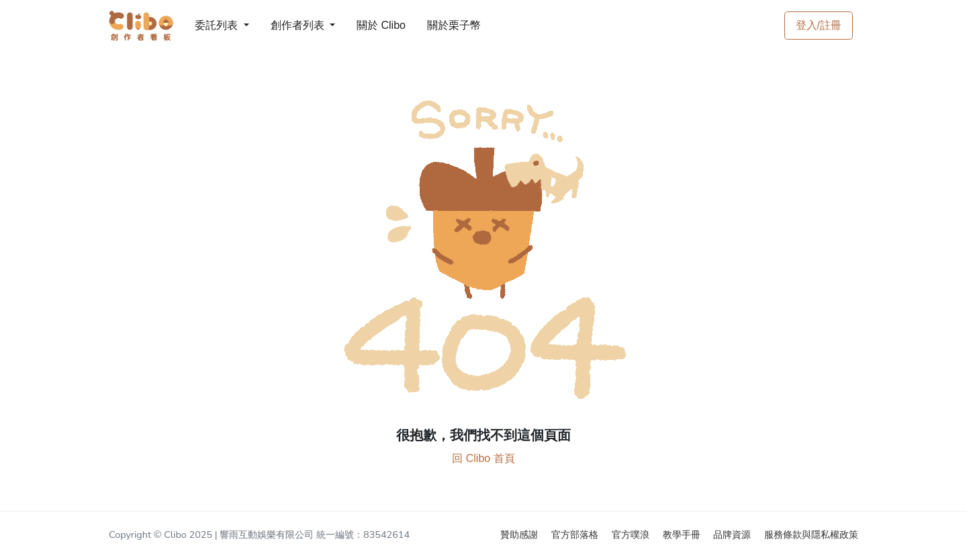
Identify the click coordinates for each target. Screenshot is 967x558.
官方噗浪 (632, 534)
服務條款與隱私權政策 (811, 534)
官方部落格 (576, 534)
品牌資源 (733, 534)
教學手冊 (683, 534)
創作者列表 (287, 25)
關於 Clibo (369, 25)
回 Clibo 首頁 (483, 458)
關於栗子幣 (440, 25)
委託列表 (208, 25)
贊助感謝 (520, 534)
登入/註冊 (818, 25)
